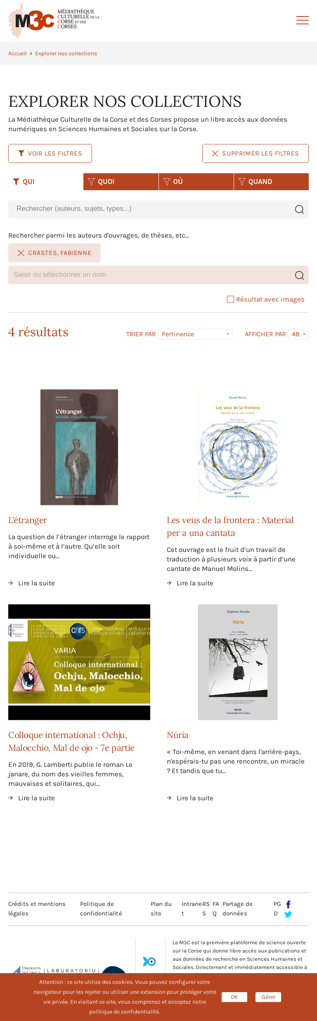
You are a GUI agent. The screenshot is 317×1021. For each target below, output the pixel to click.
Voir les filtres (50, 153)
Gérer (268, 996)
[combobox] (149, 208)
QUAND (255, 181)
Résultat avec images (266, 299)
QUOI (101, 181)
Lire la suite (36, 583)
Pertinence (178, 334)
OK (234, 996)
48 (296, 334)
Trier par (141, 334)
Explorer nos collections (66, 53)
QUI (23, 181)
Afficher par (265, 334)
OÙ (173, 181)
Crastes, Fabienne (54, 253)
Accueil (17, 53)
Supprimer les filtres (255, 153)
